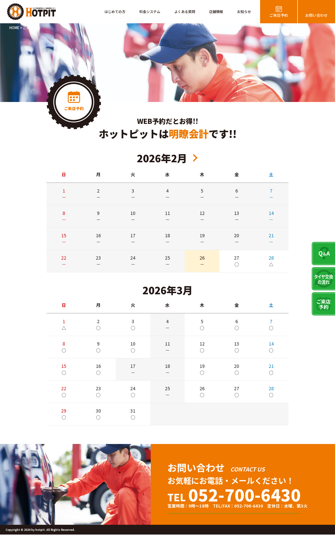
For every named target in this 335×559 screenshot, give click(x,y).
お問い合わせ (316, 15)
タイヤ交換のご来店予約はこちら (241, 525)
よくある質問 (184, 11)
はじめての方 (114, 11)
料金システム (149, 11)
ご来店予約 (278, 15)
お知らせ (244, 11)
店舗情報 (216, 11)
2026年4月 (195, 157)
